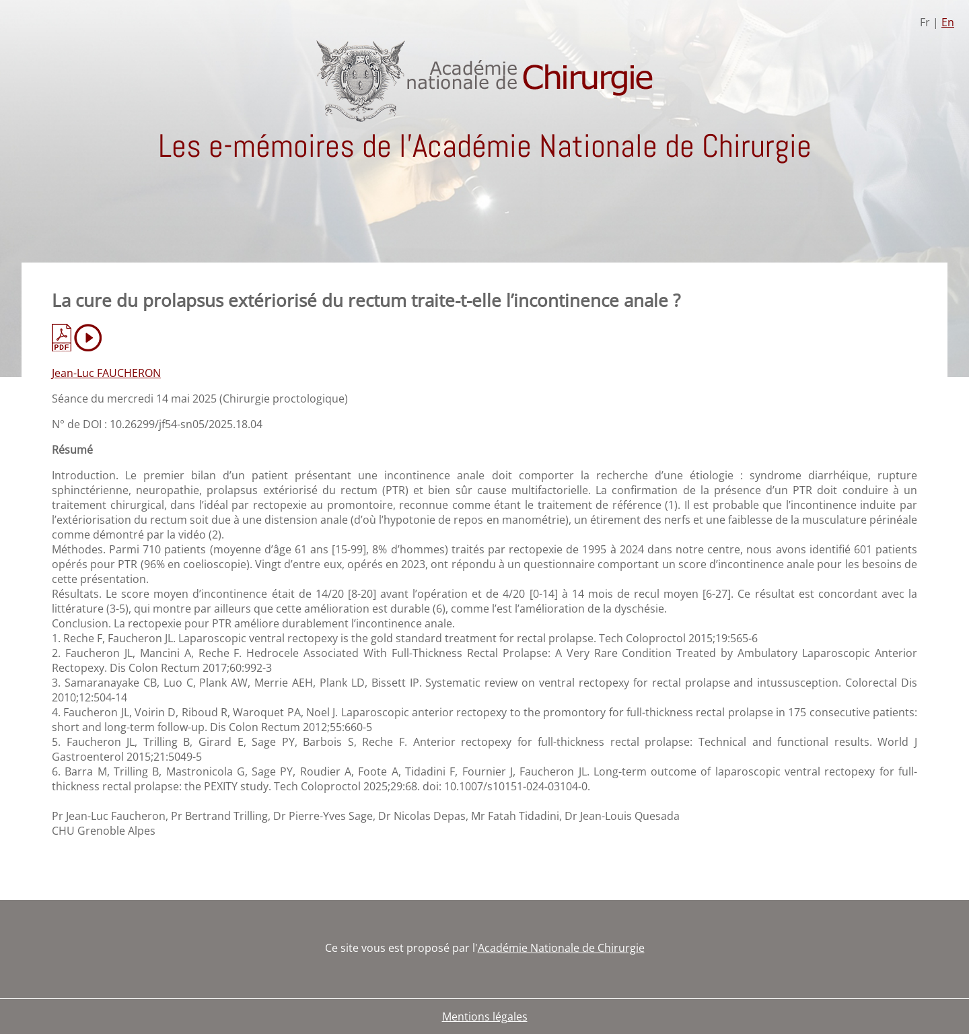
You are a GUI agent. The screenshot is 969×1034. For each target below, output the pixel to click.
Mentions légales (485, 1016)
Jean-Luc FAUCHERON (106, 373)
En (947, 22)
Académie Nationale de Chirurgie (561, 947)
